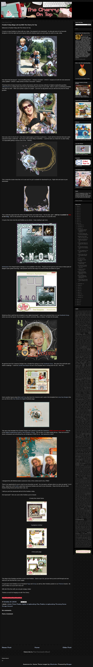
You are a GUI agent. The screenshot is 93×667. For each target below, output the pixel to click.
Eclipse (78, 338)
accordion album (78, 407)
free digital (84, 452)
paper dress (82, 497)
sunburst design (77, 529)
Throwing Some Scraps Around (83, 399)
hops (81, 472)
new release (89, 489)
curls (79, 429)
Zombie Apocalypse (23, 365)
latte (78, 482)
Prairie (85, 382)
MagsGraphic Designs (80, 365)
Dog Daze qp (89, 336)
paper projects (84, 498)
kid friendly (77, 480)
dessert (82, 431)
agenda (79, 408)
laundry (80, 482)
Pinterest (61, 583)
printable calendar (78, 507)
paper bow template (87, 496)
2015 (78, 299)
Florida (87, 343)
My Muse (77, 372)
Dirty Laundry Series (79, 335)
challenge (83, 421)
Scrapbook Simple (81, 258)
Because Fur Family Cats (85, 321)
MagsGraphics (88, 365)
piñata (85, 503)
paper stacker (77, 499)
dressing (83, 440)
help (86, 470)
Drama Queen (84, 337)
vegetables (82, 542)
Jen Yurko (86, 353)
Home (37, 647)
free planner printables (87, 455)
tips (81, 535)
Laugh (79, 358)
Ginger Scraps (85, 345)
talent (90, 529)
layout (83, 482)
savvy (76, 516)
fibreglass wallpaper (82, 446)
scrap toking (85, 517)
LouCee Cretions (83, 362)
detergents (77, 432)
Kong (84, 357)
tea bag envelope (87, 530)
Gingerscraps (84, 346)
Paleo (80, 377)
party (84, 499)
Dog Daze (85, 335)
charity (90, 421)
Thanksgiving (77, 394)
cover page (77, 427)
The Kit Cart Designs (87, 396)
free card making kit (81, 451)
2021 (78, 214)
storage (79, 528)
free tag (83, 462)
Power (82, 382)
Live (88, 360)
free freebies (87, 454)
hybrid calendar (81, 474)
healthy (76, 470)
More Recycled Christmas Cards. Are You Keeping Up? (83, 247)
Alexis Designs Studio (82, 316)
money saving (81, 488)
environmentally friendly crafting (80, 443)
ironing (76, 479)
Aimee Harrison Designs (80, 315)
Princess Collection (81, 383)
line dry (87, 483)
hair (90, 468)
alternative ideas (78, 409)
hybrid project (80, 475)
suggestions (83, 528)
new (86, 489)
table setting (85, 529)
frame (83, 448)
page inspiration (88, 493)
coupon (89, 426)
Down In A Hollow (78, 337)
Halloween (89, 348)
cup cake (81, 428)
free (38, 604)
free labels (82, 455)
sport (79, 526)
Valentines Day (84, 403)
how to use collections (87, 473)
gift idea (86, 467)
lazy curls (80, 483)
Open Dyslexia (81, 375)
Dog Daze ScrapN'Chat (82, 336)
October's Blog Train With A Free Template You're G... (83, 280)
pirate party (77, 503)
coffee (80, 425)
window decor (86, 545)
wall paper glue (86, 543)
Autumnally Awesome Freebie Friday (82, 263)
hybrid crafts (86, 474)
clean (83, 423)
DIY (88, 328)
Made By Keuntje (86, 364)
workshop (85, 546)
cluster (76, 424)
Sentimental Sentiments (79, 384)
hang (86, 469)
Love (88, 362)
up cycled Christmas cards (86, 541)
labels (86, 481)
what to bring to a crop (80, 545)
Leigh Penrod (77, 359)
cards (79, 420)
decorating (81, 430)
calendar (79, 419)
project (85, 510)
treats (82, 539)
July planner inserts (78, 355)
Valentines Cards (78, 403)
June (79, 288)
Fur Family (87, 344)
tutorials (82, 540)
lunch (90, 483)
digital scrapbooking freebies (81, 435)
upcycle (79, 542)
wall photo (81, 544)
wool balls (77, 546)
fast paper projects (86, 444)
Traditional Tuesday (83, 400)
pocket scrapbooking (87, 505)
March (79, 293)
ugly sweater (86, 540)
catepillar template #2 (84, 420)
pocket (82, 505)
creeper (76, 428)
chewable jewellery (81, 422)
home (84, 471)
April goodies (89, 318)
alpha (90, 408)
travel (88, 538)
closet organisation (88, 423)
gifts (76, 468)
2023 (78, 211)
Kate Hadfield (89, 355)
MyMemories (82, 372)
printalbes (86, 508)
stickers (76, 528)
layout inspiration (88, 482)
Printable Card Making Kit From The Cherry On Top (83, 240)
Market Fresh (81, 369)
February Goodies (85, 341)
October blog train (84, 374)
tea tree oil (81, 531)
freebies (82, 465)
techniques (77, 532)
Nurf (90, 373)
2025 (78, 208)
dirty (86, 438)
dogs (83, 439)
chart (76, 422)
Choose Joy (81, 325)
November (80, 226)
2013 (78, 302)
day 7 (86, 429)
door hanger (86, 439)
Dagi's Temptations (83, 329)
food (81, 448)
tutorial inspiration (78, 540)
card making (83, 419)
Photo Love (84, 379)
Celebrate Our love (81, 324)
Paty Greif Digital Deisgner (82, 378)
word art (80, 546)
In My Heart (87, 352)
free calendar (81, 450)
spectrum (76, 526)
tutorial (89, 539)
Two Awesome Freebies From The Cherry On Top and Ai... (82, 266)
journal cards (82, 479)
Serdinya (85, 384)
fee (89, 445)
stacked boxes (83, 526)
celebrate (79, 421)
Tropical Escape (80, 401)
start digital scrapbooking (80, 527)
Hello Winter (83, 351)
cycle (80, 429)
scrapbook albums (79, 518)
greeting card (85, 468)
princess (85, 506)
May (79, 290)
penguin (85, 500)
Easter (88, 337)
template (89, 532)
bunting (76, 419)
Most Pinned (85, 371)
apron (84, 410)
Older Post (67, 647)
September (80, 283)
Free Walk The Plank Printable (82, 260)
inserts (81, 478)
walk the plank (81, 543)
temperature (83, 532)
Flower (76, 344)
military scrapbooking (78, 485)
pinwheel (84, 502)
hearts (84, 470)
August (79, 285)
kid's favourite (85, 480)
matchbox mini (77, 484)
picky (81, 502)
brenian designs (83, 418)
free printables (79, 459)
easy (79, 441)
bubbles (87, 418)
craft (85, 427)
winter (90, 545)
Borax (80, 323)
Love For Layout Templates (83, 363)
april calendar (81, 410)
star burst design (88, 526)
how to (86, 472)
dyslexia (76, 441)
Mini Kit (85, 370)
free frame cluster (82, 454)
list (88, 483)
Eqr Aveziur (82, 338)
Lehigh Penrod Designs (87, 358)
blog (7, 216)
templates (77, 533)
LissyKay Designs (84, 360)
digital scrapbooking (29, 604)
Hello (80, 351)
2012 (78, 304)
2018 (78, 220)
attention (86, 410)
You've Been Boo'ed (82, 406)
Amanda (79, 317)
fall (89, 443)
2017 (78, 221)
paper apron (82, 496)
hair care (76, 469)
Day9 (82, 330)
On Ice (88, 374)
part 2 (82, 499)
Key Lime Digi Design (79, 356)
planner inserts (88, 504)
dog (81, 439)
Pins (90, 380)
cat (80, 420)
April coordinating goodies (82, 318)
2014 (78, 301)
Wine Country (86, 405)
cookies (81, 426)
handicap (83, 469)
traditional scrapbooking (82, 538)
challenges (86, 421)
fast (81, 444)
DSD (90, 328)
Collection (84, 327)
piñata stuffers (89, 503)
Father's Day (78, 340)
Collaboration (81, 327)
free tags (87, 462)
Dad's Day (77, 329)
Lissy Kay (87, 359)
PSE (77, 377)
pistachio (80, 503)
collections (82, 425)
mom (78, 488)
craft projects (89, 427)
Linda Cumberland (83, 359)
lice (85, 483)
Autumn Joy (85, 319)
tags (88, 529)
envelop (81, 442)
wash (86, 544)
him (87, 470)
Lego (81, 358)
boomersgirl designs (79, 417)
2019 (78, 218)
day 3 (84, 429)
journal (79, 479)
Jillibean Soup (87, 354)
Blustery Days (85, 322)
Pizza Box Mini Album (82, 381)
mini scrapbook (83, 487)
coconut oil (77, 425)
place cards (77, 504)
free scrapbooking (85, 461)
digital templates (78, 437)
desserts (85, 431)
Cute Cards (79, 328)
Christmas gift (88, 326)
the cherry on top (87, 533)
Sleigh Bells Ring (87, 387)
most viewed (86, 488)
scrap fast (81, 517)
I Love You (82, 352)
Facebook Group (64, 315)
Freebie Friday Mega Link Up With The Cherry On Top (83, 244)
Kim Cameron (86, 356)
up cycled (79, 541)
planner (84, 504)
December (80, 224)
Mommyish (80, 371)
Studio (17, 486)
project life (89, 510)
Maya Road (87, 369)
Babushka (89, 319)
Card (76, 324)
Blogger (69, 664)
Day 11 (80, 330)
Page (28, 583)
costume (83, 426)
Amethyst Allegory (84, 317)
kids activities (79, 481)
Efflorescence (6, 86)
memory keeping (88, 484)
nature (84, 489)
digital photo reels (88, 432)
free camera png (86, 450)
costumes (86, 426)
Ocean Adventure (78, 374)
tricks (86, 539)
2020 (78, 216)
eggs (79, 442)
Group (34, 583)
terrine (81, 533)
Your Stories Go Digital (19, 399)
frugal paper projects (78, 466)
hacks (88, 468)
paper (78, 496)
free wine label (88, 463)
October (79, 228)
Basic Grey (80, 320)
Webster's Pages (84, 404)
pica (79, 502)
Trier (87, 400)
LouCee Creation (83, 361)
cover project (82, 427)
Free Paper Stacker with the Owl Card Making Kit (83, 234)
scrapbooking (50, 604)
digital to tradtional (86, 437)
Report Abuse (78, 200)
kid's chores (81, 480)
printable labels (85, 507)
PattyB (82, 377)
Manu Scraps (77, 368)
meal (81, 484)
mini (83, 485)
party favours (87, 499)
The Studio (83, 397)
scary (79, 516)
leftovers (83, 483)
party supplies (79, 500)
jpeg (86, 479)
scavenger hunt (83, 516)
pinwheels (87, 502)
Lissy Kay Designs (63, 397)
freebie (42, 604)
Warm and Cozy (22, 397)
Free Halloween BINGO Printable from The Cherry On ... (82, 230)
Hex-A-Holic (87, 351)
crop (78, 428)
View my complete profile (80, 59)
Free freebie (80, 344)
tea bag (82, 530)
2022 (78, 213)
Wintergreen (5, 266)
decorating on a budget (87, 430)
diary (80, 432)
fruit (83, 466)
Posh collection (78, 382)
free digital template (87, 453)
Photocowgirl (88, 379)
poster (76, 506)
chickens (86, 422)
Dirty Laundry (88, 334)
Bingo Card (80, 322)
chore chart (80, 423)
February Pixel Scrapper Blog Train (84, 342)
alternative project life (84, 409)
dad (82, 429)
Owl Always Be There (82, 376)
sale (84, 515)
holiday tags (77, 471)
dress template (79, 440)
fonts (79, 448)
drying (86, 440)
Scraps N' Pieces (88, 383)
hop (79, 472)
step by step (88, 527)
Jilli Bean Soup (82, 354)
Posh (90, 381)
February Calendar (78, 341)
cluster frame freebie (14, 604)
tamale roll (77, 530)
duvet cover (89, 440)
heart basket (80, 470)
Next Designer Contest (28, 432)
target (80, 530)
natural (82, 489)
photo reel (79, 501)
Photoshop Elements (79, 380)
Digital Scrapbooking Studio (13, 432)
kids (76, 481)
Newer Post (6, 647)
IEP (84, 352)
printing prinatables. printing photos (85, 509)
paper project (80, 498)
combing (86, 425)
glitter (78, 468)
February (80, 295)
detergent (89, 431)
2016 (78, 223)
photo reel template (84, 501)
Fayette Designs (84, 340)
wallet (84, 544)
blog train (89, 414)
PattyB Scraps (86, 377)
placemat (81, 504)
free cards (87, 451)
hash (88, 469)
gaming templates (80, 467)
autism (89, 410)
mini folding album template (82, 486)
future (85, 466)
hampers (80, 469)
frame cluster (86, 448)
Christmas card (83, 326)
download (89, 439)
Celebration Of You (88, 324)
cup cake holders (85, 428)
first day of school (88, 446)
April (79, 292)
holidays (81, 471)
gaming (87, 466)
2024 (78, 209)
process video (81, 510)
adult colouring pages (84, 407)
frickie (88, 465)
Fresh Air (83, 344)
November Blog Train (85, 373)
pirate (90, 502)
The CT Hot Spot (83, 394)
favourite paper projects (84, 445)
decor (88, 429)
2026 (78, 206)
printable (89, 506)
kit (81, 481)
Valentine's (89, 402)
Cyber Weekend (84, 328)
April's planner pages (79, 319)
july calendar (89, 479)
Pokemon (87, 381)
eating (82, 441)
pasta (83, 500)
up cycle (76, 541)
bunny (90, 418)
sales (86, 515)
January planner (82, 353)
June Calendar (84, 355)
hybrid (76, 474)
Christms (76, 327)
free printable (78, 456)
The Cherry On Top (86, 35)
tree (84, 539)
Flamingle (83, 343)
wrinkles (88, 546)
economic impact (86, 441)
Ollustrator (53, 664)
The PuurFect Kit (78, 397)
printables (82, 508)
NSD (86, 372)
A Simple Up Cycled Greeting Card (81, 270)
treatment (79, 539)
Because (79, 321)
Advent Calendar (83, 314)
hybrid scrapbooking (87, 475)
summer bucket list (88, 528)
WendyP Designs (81, 405)
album (87, 408)
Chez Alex (77, 325)
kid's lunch (89, 480)
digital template (88, 436)
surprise (82, 529)
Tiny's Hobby (86, 399)
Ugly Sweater (85, 401)
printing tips (77, 510)
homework (77, 472)
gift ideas (89, 467)
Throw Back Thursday (83, 398)
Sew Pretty (89, 384)
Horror (79, 352)
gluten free (81, 468)
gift (83, 467)
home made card (88, 471)
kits (83, 481)
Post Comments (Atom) (41, 652)
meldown (83, 484)
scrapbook (89, 517)
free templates (83, 463)
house (83, 472)
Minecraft (81, 370)
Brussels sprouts (83, 323)
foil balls (76, 448)
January (79, 297)
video (85, 542)
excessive (87, 443)
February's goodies (78, 343)
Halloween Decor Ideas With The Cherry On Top (83, 237)
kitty (84, 481)
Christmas (85, 325)
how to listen (82, 473)
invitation (89, 478)
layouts (76, 483)
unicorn (90, 540)
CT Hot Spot (89, 323)
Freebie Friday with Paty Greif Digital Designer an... (82, 255)
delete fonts (77, 431)
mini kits (88, 486)
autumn (76, 411)
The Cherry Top (84, 395)
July (79, 287)
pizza (83, 503)
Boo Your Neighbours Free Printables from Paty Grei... (83, 251)
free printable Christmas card (86, 456)
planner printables (78, 505)
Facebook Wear (88, 339)
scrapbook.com (88, 518)
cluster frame (80, 424)
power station (80, 506)
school (87, 516)
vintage (87, 542)
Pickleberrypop (86, 380)
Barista (76, 320)
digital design (83, 432)
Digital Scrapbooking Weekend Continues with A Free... (82, 272)
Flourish (89, 343)
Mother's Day (89, 371)
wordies (82, 546)
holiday (90, 470)
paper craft (77, 497)
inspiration (85, 478)
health (90, 469)
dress (76, 440)
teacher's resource (88, 531)
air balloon (84, 408)
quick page (89, 511)
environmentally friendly (87, 442)
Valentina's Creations (82, 402)
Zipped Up (89, 406)
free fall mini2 (77, 454)
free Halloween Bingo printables (80, 449)
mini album (87, 485)
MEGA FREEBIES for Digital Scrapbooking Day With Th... (82, 276)
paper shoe (89, 498)
